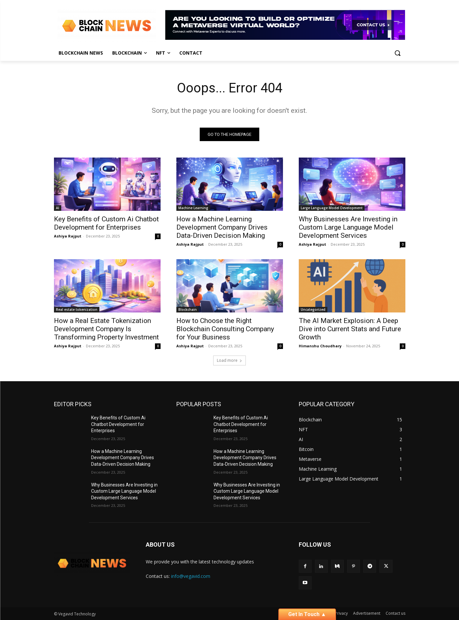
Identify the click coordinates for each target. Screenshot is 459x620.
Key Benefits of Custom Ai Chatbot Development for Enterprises (106, 223)
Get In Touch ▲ (307, 614)
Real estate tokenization (76, 309)
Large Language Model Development (332, 208)
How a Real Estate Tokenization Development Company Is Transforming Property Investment (106, 329)
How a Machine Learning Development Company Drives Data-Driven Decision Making (222, 227)
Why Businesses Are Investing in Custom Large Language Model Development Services (348, 227)
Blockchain (187, 309)
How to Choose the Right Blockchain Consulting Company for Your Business (225, 329)
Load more (229, 360)
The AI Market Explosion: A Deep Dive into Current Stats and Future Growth (350, 329)
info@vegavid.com (190, 576)
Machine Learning (193, 208)
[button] (397, 53)
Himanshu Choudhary (320, 345)
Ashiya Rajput (67, 236)
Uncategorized (313, 309)
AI (57, 208)
